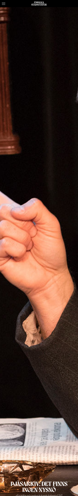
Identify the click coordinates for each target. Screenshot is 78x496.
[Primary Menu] (4, 4)
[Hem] (39, 3)
